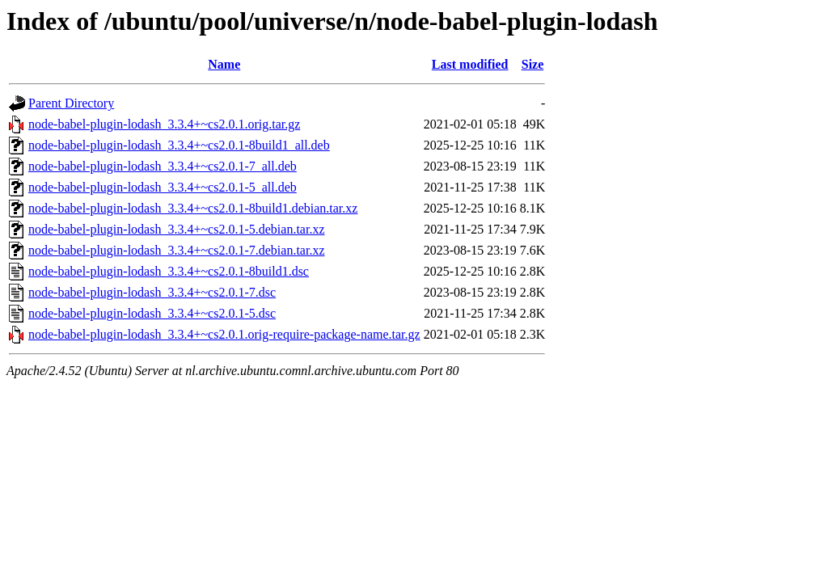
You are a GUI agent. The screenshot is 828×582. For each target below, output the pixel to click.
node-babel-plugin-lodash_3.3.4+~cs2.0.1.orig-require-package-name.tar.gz (224, 334)
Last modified (470, 64)
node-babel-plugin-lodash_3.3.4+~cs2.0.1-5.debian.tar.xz (176, 229)
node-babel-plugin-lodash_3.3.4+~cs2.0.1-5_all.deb (162, 187)
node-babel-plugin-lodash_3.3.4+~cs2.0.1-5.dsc (152, 313)
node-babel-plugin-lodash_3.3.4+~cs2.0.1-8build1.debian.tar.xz (192, 208)
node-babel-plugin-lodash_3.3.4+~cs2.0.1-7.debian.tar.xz (176, 250)
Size (533, 64)
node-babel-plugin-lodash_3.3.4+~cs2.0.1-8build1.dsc (168, 271)
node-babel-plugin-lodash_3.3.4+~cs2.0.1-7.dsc (152, 292)
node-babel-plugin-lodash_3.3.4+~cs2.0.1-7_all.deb (162, 166)
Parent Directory (71, 103)
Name (224, 64)
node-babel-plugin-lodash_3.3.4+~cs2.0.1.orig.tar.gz (164, 124)
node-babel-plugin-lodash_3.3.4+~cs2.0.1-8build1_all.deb (179, 145)
